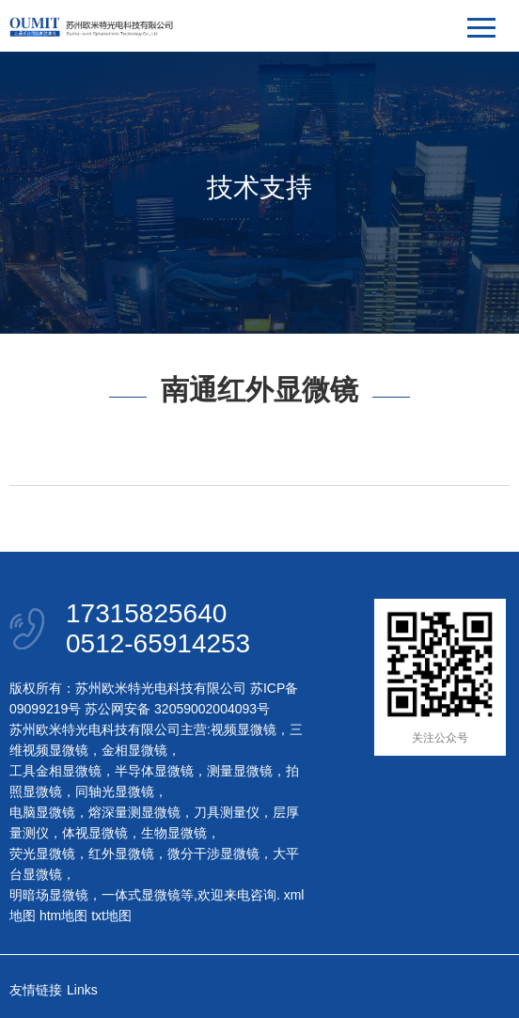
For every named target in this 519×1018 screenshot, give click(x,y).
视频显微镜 (243, 729)
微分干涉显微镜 (213, 853)
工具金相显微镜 (55, 770)
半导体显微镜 (154, 770)
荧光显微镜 (42, 853)
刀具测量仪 (227, 812)
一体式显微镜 (141, 894)
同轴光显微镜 (114, 791)
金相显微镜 (134, 750)
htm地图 (63, 915)
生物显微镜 (174, 832)
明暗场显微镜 (48, 894)
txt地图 (111, 915)
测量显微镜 (240, 770)
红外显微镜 (121, 853)
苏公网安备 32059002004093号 (175, 708)
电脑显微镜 (42, 812)
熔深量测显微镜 (134, 812)
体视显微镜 (95, 832)
